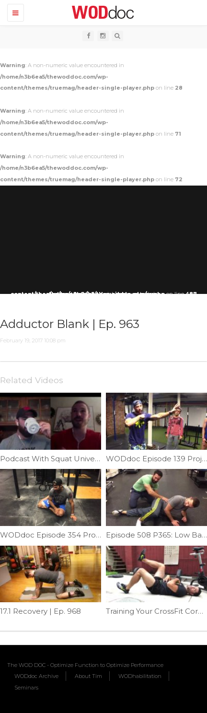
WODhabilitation (139, 676)
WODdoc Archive (36, 676)
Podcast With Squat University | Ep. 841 (70, 458)
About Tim (88, 676)
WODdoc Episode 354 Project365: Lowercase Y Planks (98, 534)
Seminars (26, 687)
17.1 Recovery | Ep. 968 (40, 611)
